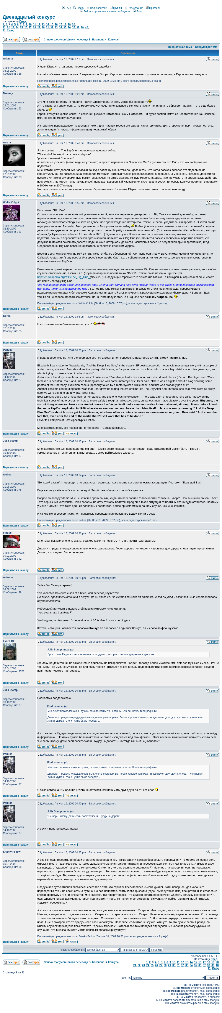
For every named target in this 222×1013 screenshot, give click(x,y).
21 (4, 27)
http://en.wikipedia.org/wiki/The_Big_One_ (63, 277)
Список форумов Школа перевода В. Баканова (74, 39)
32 (51, 27)
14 (47, 24)
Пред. (23, 21)
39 (82, 27)
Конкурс (113, 39)
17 (60, 24)
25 (21, 27)
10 (30, 24)
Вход (137, 11)
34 (60, 27)
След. (10, 30)
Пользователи (97, 8)
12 (38, 24)
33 (56, 27)
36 (69, 27)
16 (56, 24)
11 (34, 24)
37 (73, 27)
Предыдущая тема (180, 46)
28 (34, 27)
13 (43, 24)
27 (30, 27)
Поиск (78, 8)
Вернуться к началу (16, 86)
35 (64, 27)
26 (25, 27)
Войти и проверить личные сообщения (105, 11)
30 (43, 27)
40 (86, 27)
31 (47, 27)
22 (8, 27)
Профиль (153, 8)
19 (69, 24)
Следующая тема (206, 46)
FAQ (66, 8)
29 (38, 27)
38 (78, 27)
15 (51, 24)
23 (12, 27)
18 (64, 24)
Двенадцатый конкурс (29, 17)
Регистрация (134, 8)
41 (4, 30)
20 (73, 24)
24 (17, 27)
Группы (116, 8)
